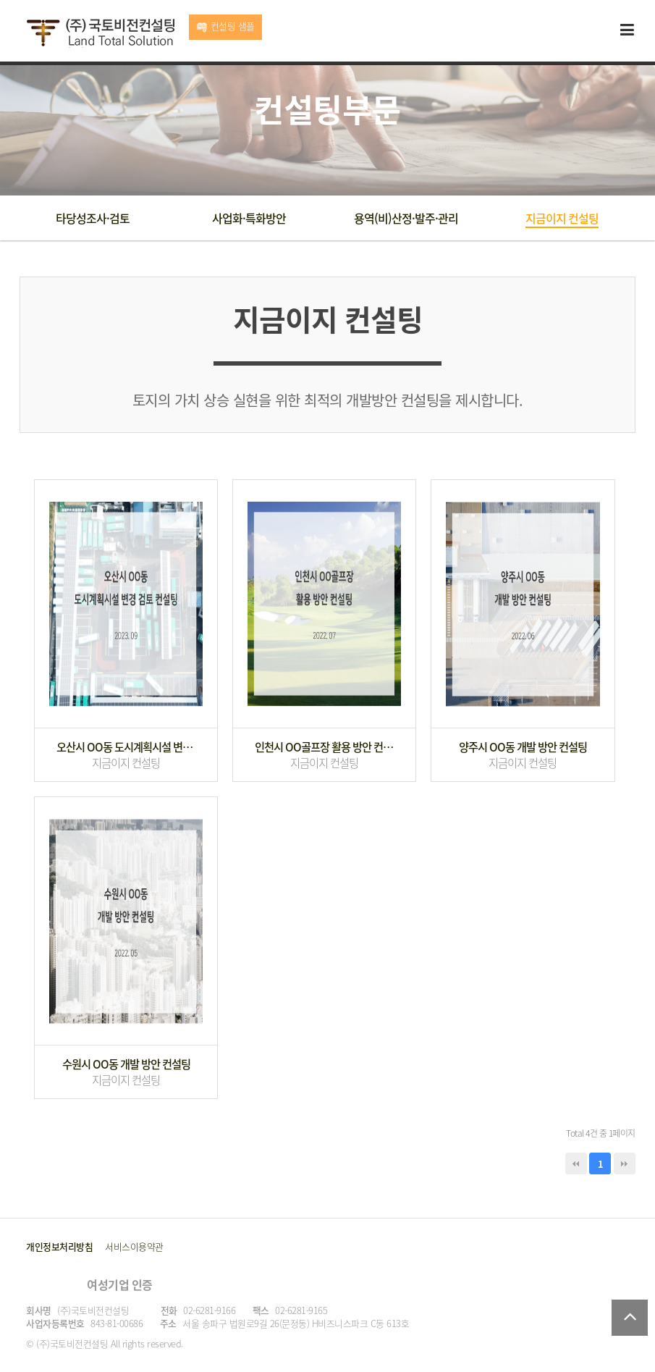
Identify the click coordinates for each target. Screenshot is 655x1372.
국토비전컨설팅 (100, 33)
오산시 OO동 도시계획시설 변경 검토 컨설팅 (125, 747)
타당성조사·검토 (93, 218)
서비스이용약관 (134, 1246)
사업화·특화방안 (249, 218)
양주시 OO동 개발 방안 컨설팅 (523, 747)
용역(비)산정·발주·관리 (406, 218)
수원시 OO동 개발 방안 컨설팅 (126, 1064)
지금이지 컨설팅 (562, 218)
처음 (576, 1163)
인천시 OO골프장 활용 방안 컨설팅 (324, 747)
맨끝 (624, 1163)
